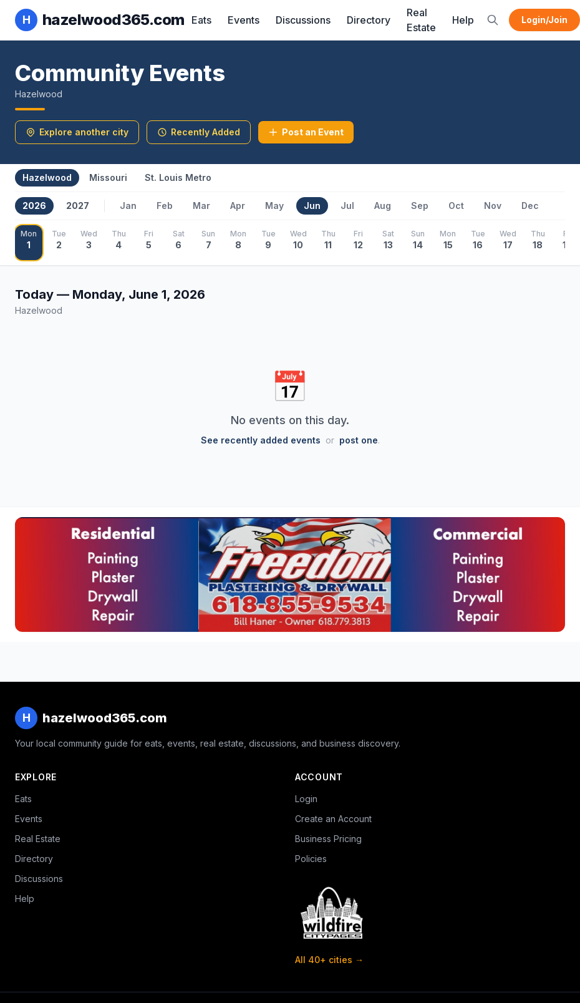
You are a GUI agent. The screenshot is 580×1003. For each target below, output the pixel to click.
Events (243, 20)
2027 (77, 205)
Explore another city (77, 132)
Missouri (108, 177)
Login (306, 798)
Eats (201, 20)
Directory (368, 20)
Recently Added (198, 132)
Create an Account (333, 818)
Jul (347, 205)
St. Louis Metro (178, 177)
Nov (492, 205)
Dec (530, 205)
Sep (419, 205)
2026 (34, 205)
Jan (128, 205)
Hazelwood (47, 177)
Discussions (303, 20)
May (274, 205)
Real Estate (421, 20)
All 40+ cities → (329, 959)
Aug (382, 205)
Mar (201, 205)
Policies (311, 858)
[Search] (492, 20)
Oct (456, 205)
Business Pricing (328, 838)
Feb (165, 205)
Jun (312, 205)
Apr (237, 205)
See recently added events (261, 440)
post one (358, 440)
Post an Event (306, 132)
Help (463, 20)
